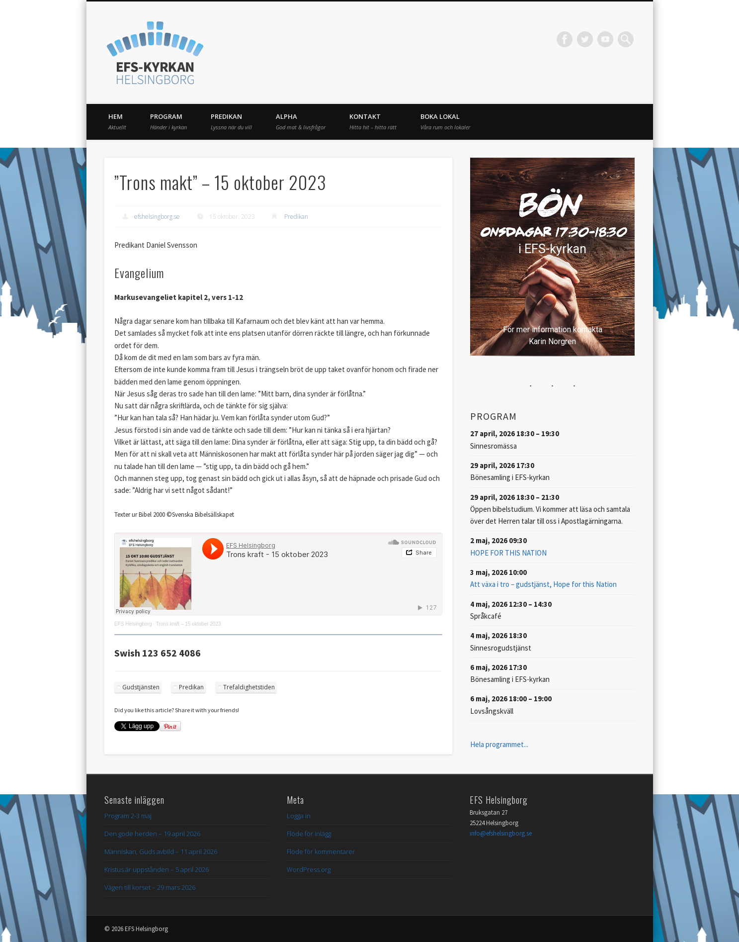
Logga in (299, 815)
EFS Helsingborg (133, 624)
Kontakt (373, 121)
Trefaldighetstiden (249, 687)
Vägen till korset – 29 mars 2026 (149, 887)
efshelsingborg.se (157, 216)
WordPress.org (308, 869)
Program (168, 121)
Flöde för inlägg (309, 833)
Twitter (585, 39)
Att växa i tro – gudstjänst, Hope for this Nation (543, 584)
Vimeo (605, 39)
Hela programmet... (499, 744)
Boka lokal (445, 121)
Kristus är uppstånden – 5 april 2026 (156, 869)
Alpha (301, 121)
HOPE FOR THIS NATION (508, 553)
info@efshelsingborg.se (501, 833)
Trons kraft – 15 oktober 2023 (188, 624)
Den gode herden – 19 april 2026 (152, 833)
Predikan (231, 121)
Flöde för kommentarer (321, 851)
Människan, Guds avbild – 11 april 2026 (160, 851)
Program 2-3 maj (128, 815)
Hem (117, 121)
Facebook (565, 39)
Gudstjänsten (141, 687)
